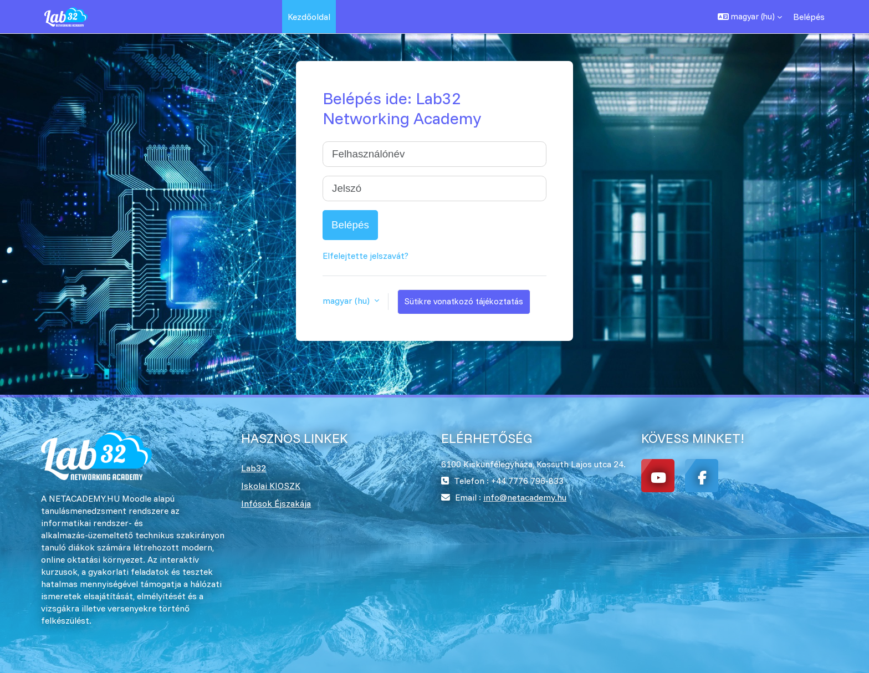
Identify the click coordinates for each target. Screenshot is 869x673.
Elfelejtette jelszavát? (365, 255)
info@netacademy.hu (524, 497)
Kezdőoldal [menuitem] (309, 16)
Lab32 (253, 467)
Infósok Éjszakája (276, 503)
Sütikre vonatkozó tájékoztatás (464, 301)
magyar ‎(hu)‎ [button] (347, 300)
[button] (750, 16)
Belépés (809, 16)
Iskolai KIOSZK (270, 485)
